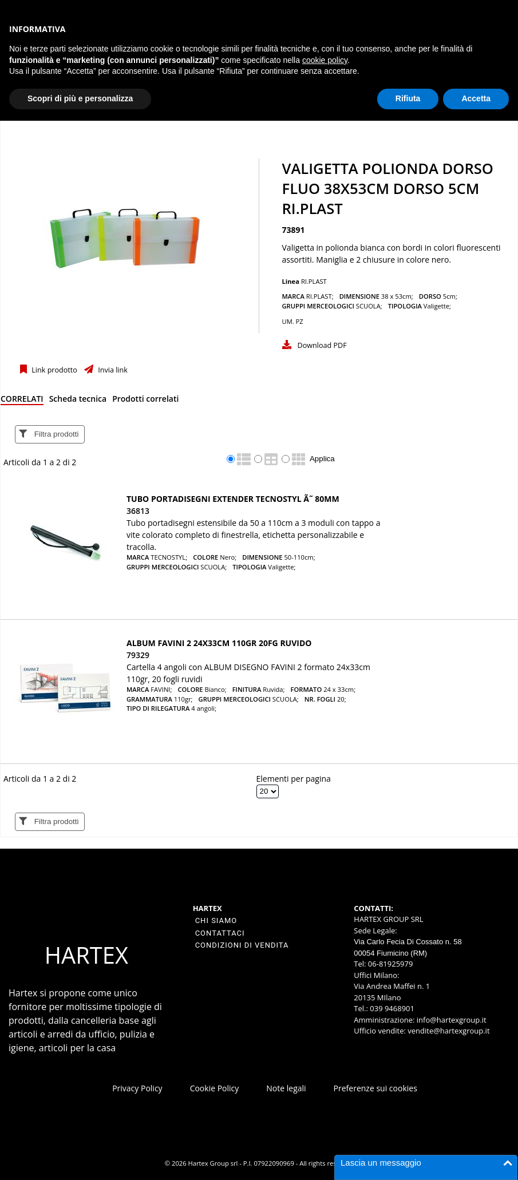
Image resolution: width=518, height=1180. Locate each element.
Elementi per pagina (293, 778)
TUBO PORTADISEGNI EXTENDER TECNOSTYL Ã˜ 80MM (232, 498)
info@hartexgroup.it (450, 1020)
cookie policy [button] (324, 60)
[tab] (22, 401)
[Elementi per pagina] (267, 791)
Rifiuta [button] (408, 98)
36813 (137, 510)
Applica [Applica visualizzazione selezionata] (322, 458)
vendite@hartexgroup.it (448, 1030)
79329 (137, 655)
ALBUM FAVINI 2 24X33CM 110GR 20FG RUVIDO (218, 642)
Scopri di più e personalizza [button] (80, 98)
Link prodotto (53, 370)
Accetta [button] (476, 98)
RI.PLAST (314, 281)
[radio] (231, 459)
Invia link (112, 370)
